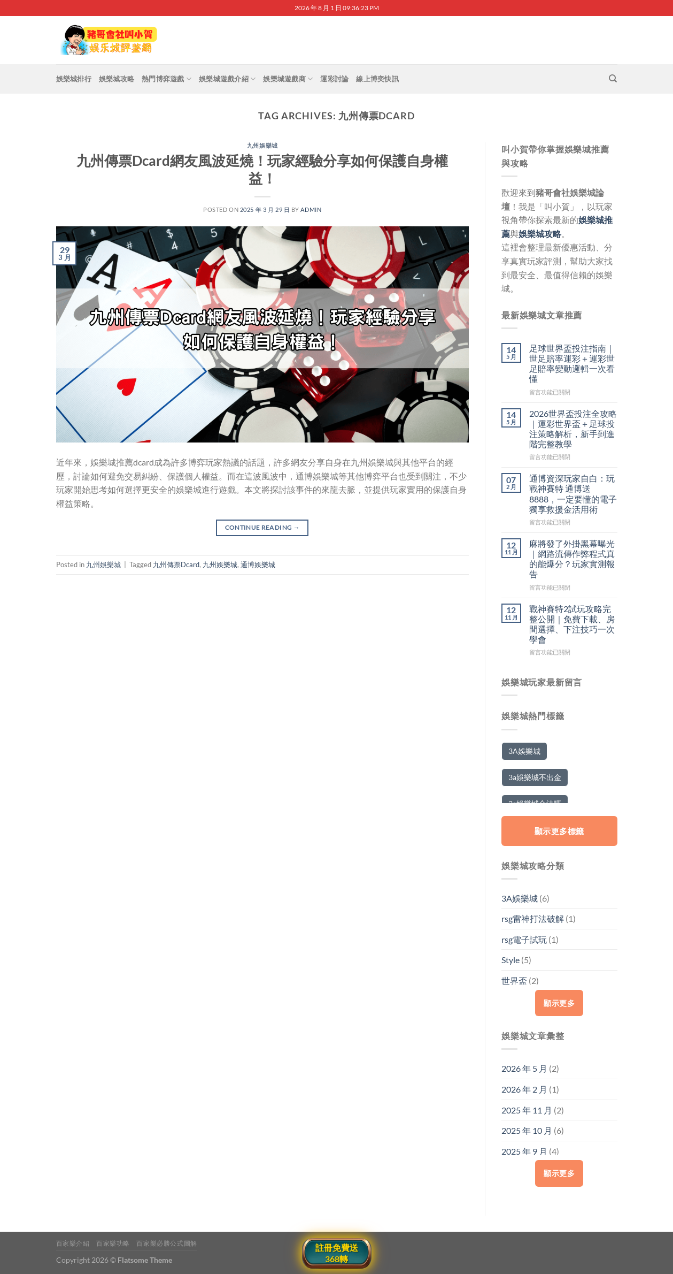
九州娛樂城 (262, 145)
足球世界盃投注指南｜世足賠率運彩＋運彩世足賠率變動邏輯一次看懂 (572, 363)
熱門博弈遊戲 (166, 79)
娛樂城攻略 (116, 78)
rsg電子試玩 (524, 939)
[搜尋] (613, 78)
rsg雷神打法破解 (532, 918)
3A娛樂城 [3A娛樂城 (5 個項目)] (524, 751)
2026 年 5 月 (524, 1068)
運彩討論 (334, 78)
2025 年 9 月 (524, 1151)
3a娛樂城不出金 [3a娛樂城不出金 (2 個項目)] (534, 777)
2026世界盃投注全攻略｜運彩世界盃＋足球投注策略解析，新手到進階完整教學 (573, 428)
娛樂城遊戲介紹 (227, 79)
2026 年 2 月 (524, 1089)
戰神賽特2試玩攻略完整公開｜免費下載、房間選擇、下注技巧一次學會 (572, 624)
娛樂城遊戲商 (288, 79)
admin (310, 209)
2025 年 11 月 (526, 1110)
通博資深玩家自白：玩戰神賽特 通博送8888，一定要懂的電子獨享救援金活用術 (573, 493)
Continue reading (262, 527)
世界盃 (514, 980)
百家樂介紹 (73, 1243)
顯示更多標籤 (559, 831)
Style (510, 960)
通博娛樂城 (258, 564)
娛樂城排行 (73, 78)
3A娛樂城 (519, 898)
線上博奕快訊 (377, 78)
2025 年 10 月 (526, 1130)
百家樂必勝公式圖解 (166, 1243)
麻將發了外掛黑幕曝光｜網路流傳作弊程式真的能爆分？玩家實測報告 (572, 558)
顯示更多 (559, 1003)
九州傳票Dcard (176, 564)
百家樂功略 (113, 1243)
